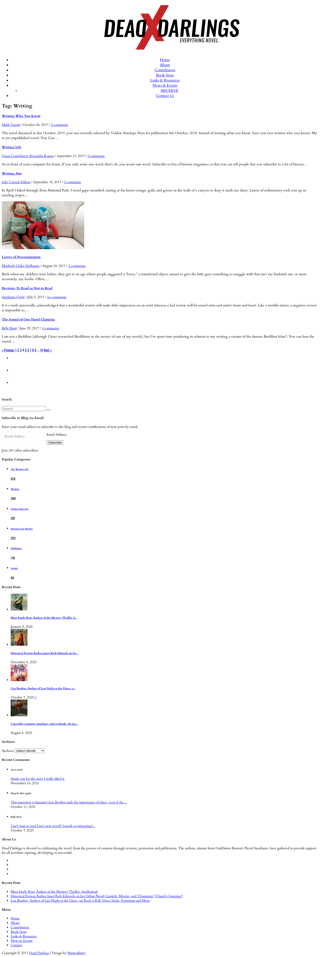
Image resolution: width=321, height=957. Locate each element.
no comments (56, 297)
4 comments (50, 328)
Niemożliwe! (76, 953)
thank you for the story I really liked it (37, 778)
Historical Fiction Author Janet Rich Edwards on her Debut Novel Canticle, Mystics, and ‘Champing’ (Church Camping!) (97, 896)
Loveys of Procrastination (21, 257)
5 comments (96, 156)
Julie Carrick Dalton (16, 182)
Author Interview (20, 509)
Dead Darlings (39, 953)
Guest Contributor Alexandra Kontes (28, 156)
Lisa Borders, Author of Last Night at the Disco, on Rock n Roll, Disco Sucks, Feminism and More (80, 900)
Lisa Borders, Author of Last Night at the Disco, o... (43, 688)
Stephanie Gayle (13, 297)
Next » (48, 349)
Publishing (16, 548)
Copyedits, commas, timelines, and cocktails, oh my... (44, 724)
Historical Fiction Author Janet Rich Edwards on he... (44, 653)
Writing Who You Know (21, 116)
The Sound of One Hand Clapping (28, 319)
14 (41, 349)
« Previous (8, 349)
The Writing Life (20, 469)
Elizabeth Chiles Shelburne (20, 266)
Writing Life (11, 147)
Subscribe (55, 442)
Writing (15, 489)
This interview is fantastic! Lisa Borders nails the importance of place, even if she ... (69, 802)
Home (165, 59)
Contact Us (165, 95)
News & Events (165, 85)
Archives (8, 751)
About (165, 65)
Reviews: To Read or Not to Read (27, 288)
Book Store (165, 75)
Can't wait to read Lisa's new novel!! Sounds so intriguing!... (53, 826)
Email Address (56, 434)
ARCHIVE (169, 90)
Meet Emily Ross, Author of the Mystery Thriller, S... (44, 618)
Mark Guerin (11, 125)
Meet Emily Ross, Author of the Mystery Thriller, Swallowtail (54, 891)
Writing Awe (12, 173)
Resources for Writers (22, 528)
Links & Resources (165, 80)
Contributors (164, 70)
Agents (14, 568)
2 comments (59, 125)
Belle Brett (9, 328)
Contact (16, 945)
